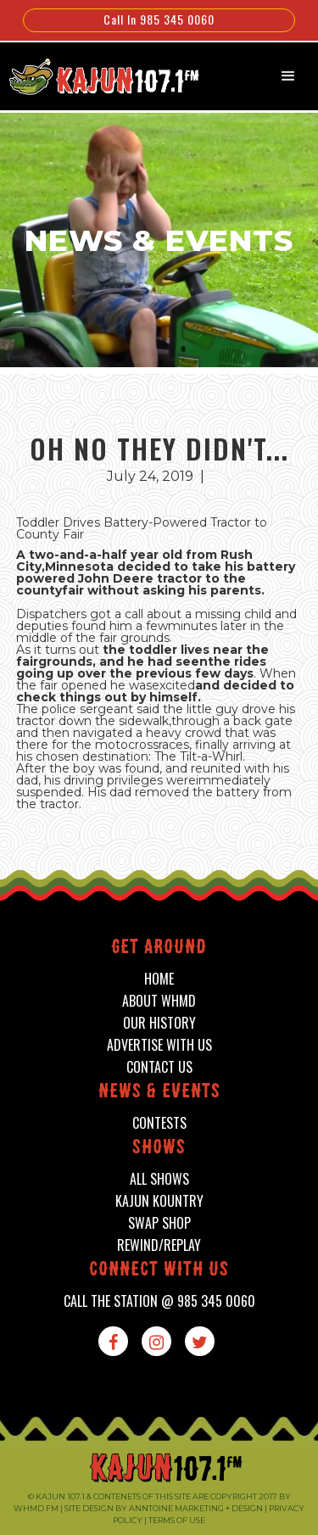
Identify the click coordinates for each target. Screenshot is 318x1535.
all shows (159, 1179)
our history (159, 1023)
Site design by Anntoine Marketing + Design (163, 1508)
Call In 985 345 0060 (159, 19)
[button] (288, 76)
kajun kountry (159, 1201)
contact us (159, 1067)
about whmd (159, 1001)
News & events (159, 1093)
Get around (159, 948)
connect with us (159, 1271)
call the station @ (159, 1301)
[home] (95, 74)
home (159, 979)
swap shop (159, 1223)
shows (159, 1149)
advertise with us (159, 1045)
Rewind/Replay (159, 1245)
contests (159, 1123)
